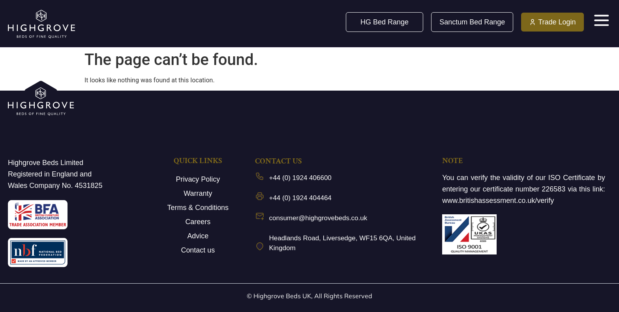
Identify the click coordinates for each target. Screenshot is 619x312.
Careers (197, 222)
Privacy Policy (198, 179)
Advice (197, 236)
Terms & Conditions (198, 208)
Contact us (198, 250)
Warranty (198, 193)
